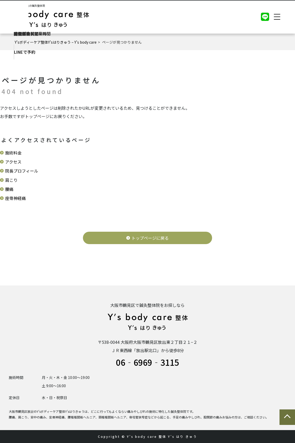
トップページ (37, 116)
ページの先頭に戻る (287, 417)
